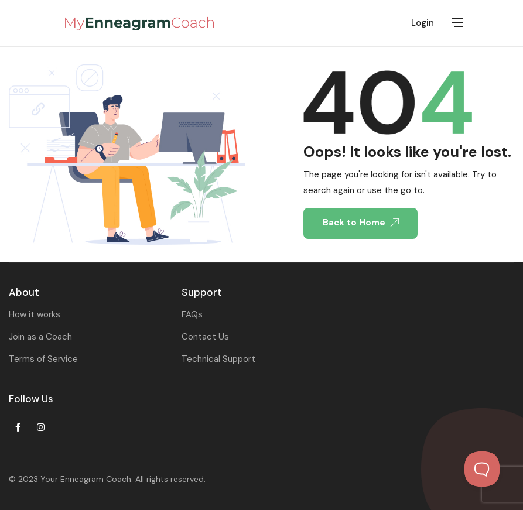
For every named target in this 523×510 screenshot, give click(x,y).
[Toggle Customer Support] (482, 469)
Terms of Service (43, 359)
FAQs (192, 314)
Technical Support (218, 359)
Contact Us (205, 337)
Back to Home (361, 222)
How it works (34, 314)
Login (422, 23)
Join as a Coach (40, 337)
